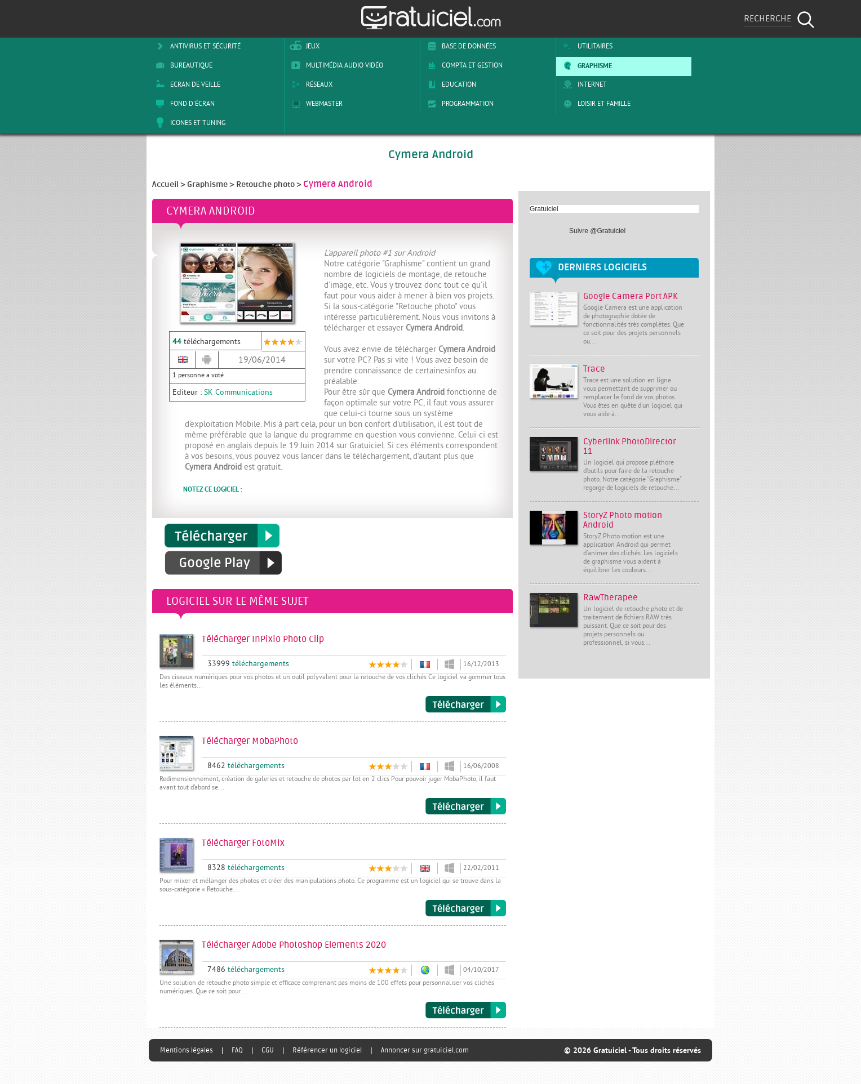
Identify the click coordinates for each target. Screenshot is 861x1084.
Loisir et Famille (595, 103)
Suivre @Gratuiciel (597, 231)
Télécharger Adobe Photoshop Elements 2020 (465, 1010)
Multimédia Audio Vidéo (335, 65)
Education (449, 84)
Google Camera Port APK (630, 296)
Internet (583, 84)
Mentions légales (186, 1050)
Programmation (458, 103)
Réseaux (309, 84)
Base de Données (459, 46)
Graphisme (585, 65)
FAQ (237, 1050)
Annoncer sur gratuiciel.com (425, 1050)
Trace (594, 369)
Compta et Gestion (463, 65)
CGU (267, 1050)
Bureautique (182, 65)
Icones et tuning (188, 122)
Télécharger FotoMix (465, 908)
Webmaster (315, 103)
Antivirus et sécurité (196, 46)
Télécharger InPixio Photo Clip (465, 704)
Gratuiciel (544, 209)
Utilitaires (586, 46)
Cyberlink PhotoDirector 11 (629, 446)
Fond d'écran (183, 103)
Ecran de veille (186, 84)
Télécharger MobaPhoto (465, 806)
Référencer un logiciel (327, 1050)
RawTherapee (610, 598)
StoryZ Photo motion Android (622, 520)
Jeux (303, 46)
